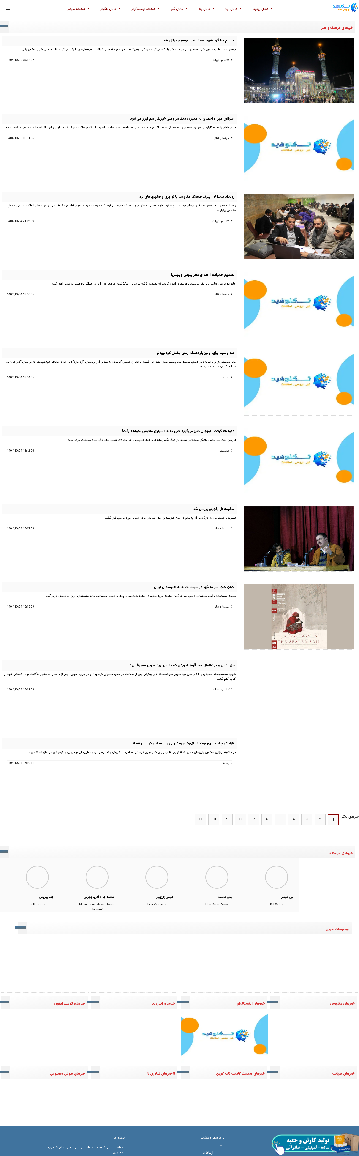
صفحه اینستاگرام (143, 9)
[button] (8, 8)
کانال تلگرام (108, 9)
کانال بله (204, 9)
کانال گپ (176, 9)
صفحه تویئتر (76, 9)
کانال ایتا (231, 9)
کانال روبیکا (260, 9)
